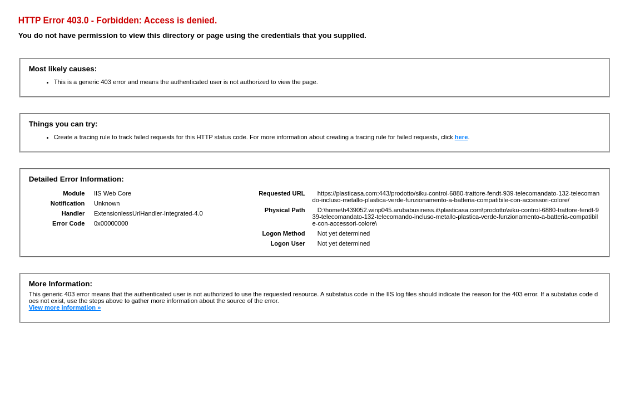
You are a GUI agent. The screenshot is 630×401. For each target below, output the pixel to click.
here (461, 137)
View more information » (65, 307)
